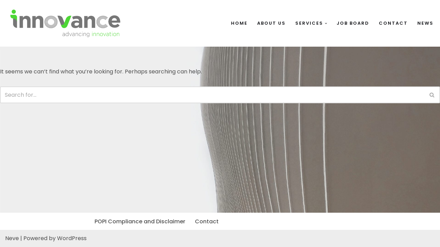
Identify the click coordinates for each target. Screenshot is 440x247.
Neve (12, 238)
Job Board (353, 23)
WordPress (72, 238)
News (425, 23)
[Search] (212, 94)
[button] (326, 23)
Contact (393, 23)
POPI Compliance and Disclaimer (140, 221)
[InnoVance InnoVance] (65, 23)
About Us (271, 23)
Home (239, 23)
